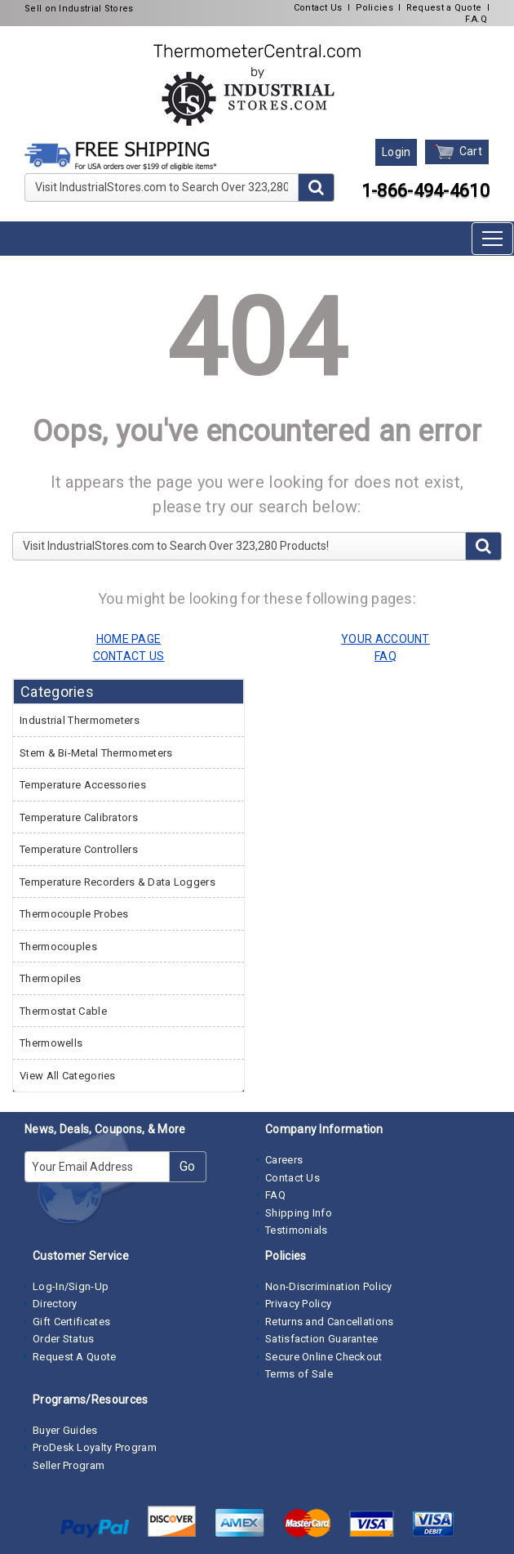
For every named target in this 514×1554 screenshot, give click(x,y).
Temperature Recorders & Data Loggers (117, 882)
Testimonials (296, 1230)
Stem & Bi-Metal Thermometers (96, 753)
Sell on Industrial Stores (79, 8)
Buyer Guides (65, 1430)
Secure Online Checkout (324, 1357)
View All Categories (68, 1075)
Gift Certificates (71, 1321)
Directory (55, 1303)
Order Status (64, 1339)
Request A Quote (75, 1357)
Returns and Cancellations (329, 1321)
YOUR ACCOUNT (385, 638)
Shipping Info (298, 1213)
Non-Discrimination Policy (328, 1286)
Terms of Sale (299, 1374)
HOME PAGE (129, 638)
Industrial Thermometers (80, 720)
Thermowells (51, 1043)
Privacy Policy (298, 1303)
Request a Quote (444, 7)
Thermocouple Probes (74, 914)
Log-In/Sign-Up (71, 1286)
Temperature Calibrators (79, 817)
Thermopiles (50, 978)
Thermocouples (58, 946)
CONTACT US (129, 656)
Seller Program (68, 1465)
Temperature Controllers (79, 849)
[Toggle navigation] (492, 238)
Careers (284, 1160)
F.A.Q (476, 19)
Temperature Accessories (83, 785)
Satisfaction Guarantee (322, 1339)
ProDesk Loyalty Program (95, 1447)
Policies (374, 7)
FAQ (275, 1195)
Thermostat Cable (63, 1011)
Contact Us (318, 7)
